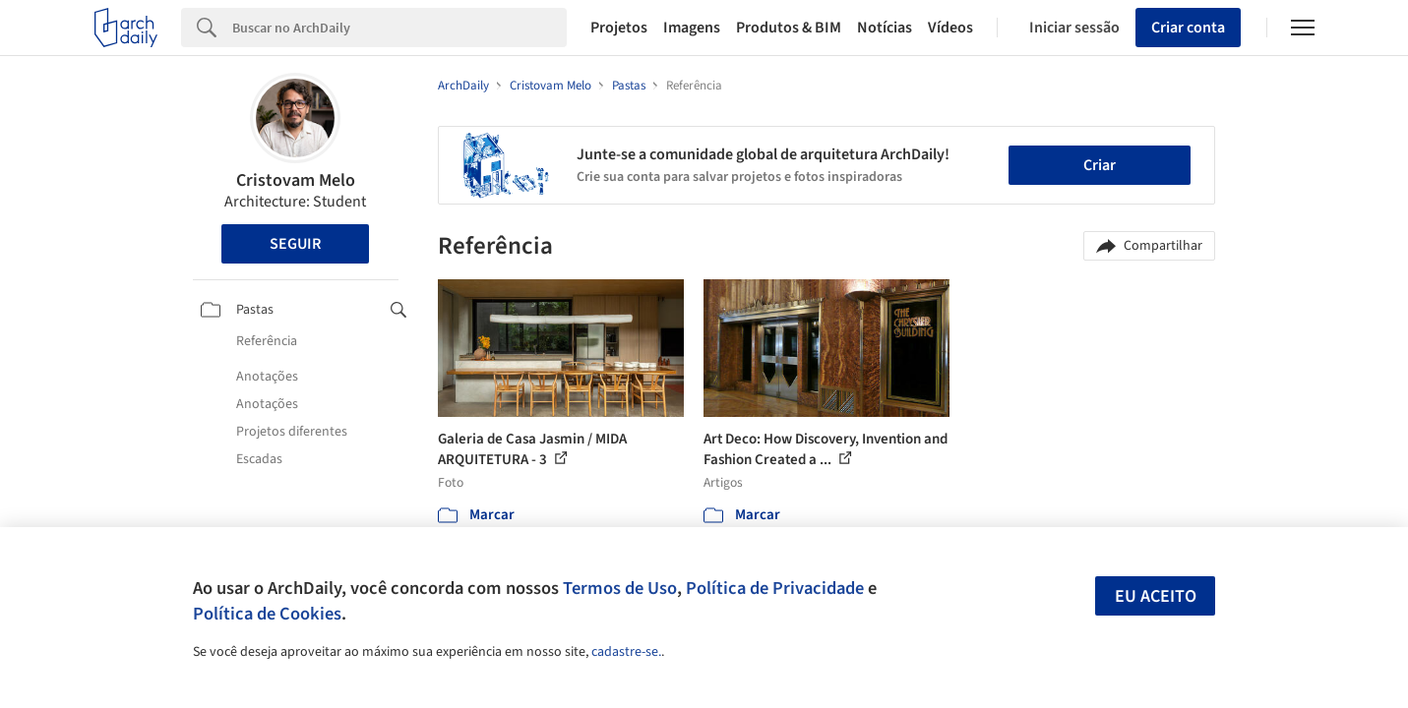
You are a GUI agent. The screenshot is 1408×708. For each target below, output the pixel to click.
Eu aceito (1155, 596)
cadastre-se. (626, 652)
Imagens (691, 27)
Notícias (884, 27)
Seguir (295, 244)
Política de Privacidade (775, 588)
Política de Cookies (267, 613)
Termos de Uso (620, 588)
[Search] (400, 27)
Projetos (618, 27)
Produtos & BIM (788, 27)
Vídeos (950, 27)
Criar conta (1188, 27)
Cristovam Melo (295, 180)
